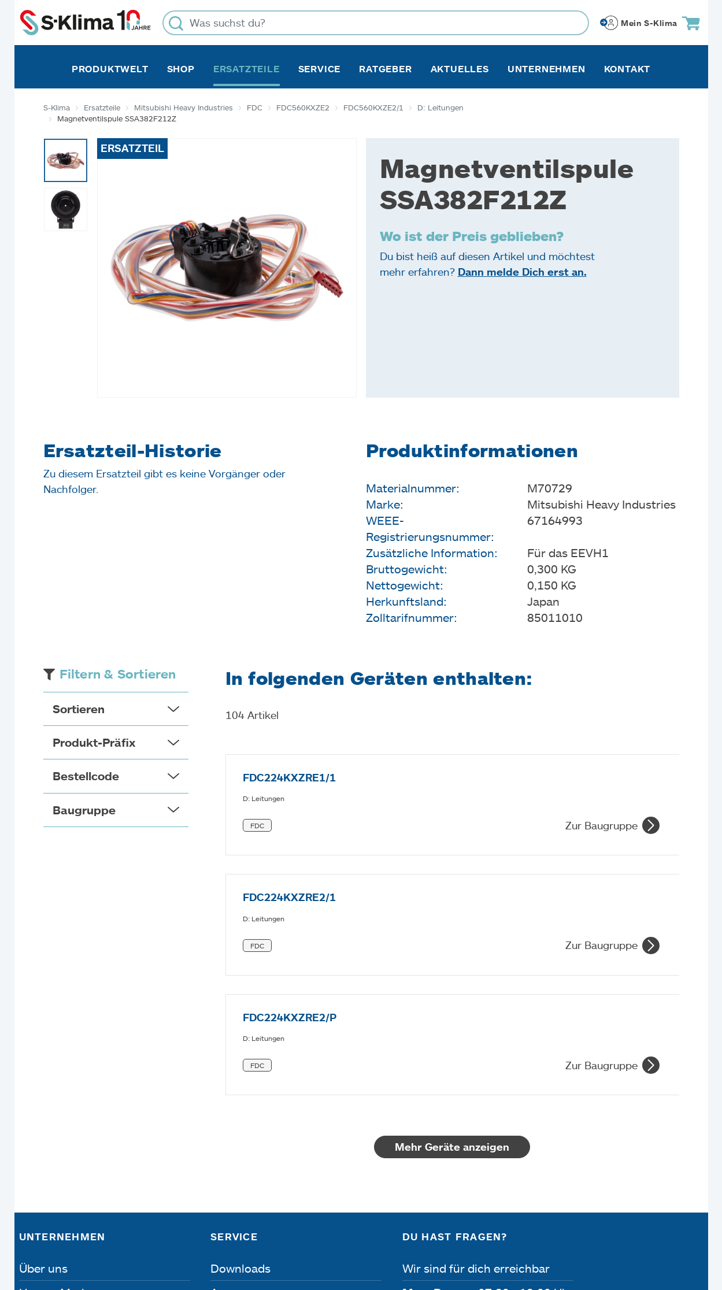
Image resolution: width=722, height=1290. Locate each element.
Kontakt (627, 69)
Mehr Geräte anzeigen (452, 950)
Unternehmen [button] (547, 69)
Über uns (43, 1071)
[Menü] (696, 1115)
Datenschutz (140, 1224)
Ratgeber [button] (385, 69)
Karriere (40, 1120)
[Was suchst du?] (375, 22)
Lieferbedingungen (528, 1224)
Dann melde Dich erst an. (522, 271)
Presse (37, 1144)
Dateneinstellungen (250, 1224)
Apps (224, 1096)
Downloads (240, 1071)
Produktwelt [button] (110, 69)
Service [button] (319, 69)
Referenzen (49, 1169)
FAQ (222, 1169)
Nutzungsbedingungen (390, 1224)
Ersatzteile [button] (246, 69)
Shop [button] (181, 69)
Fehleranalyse (247, 1120)
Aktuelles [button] (460, 69)
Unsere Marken (60, 1096)
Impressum (50, 1224)
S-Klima (56, 107)
